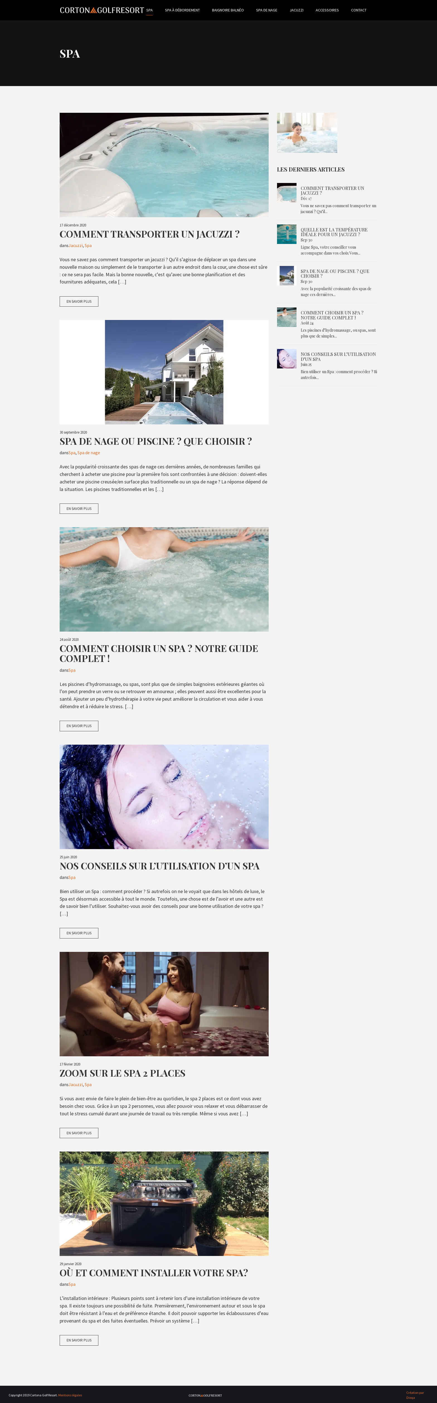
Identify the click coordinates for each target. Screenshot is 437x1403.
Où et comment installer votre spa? (154, 1273)
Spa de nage (276, 10)
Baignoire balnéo (237, 10)
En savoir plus (79, 301)
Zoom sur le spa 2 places (122, 1073)
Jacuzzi (306, 10)
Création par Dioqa (415, 1395)
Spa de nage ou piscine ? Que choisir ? (156, 441)
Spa (159, 10)
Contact (368, 10)
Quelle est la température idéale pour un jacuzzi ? (334, 232)
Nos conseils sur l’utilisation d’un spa (159, 865)
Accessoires (336, 10)
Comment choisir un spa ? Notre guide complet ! (159, 653)
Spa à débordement (191, 10)
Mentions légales (70, 1395)
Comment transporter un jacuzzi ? (150, 234)
